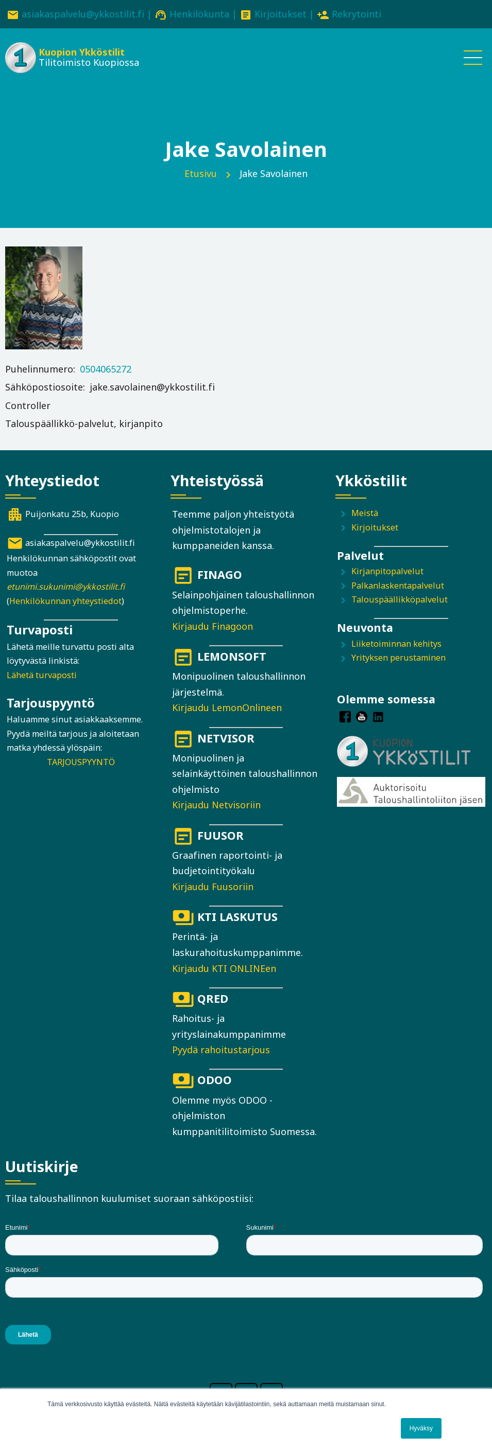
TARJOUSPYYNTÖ (81, 762)
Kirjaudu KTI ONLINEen (224, 968)
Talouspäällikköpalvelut (399, 599)
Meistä (364, 513)
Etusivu (200, 173)
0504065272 (105, 369)
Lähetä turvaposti (42, 675)
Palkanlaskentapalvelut (397, 585)
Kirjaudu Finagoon (212, 626)
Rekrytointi (356, 14)
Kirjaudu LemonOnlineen (227, 707)
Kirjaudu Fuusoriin (212, 886)
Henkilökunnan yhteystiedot (65, 601)
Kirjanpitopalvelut (387, 571)
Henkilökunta (199, 14)
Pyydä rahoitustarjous (221, 1049)
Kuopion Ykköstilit (82, 52)
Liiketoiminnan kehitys (396, 643)
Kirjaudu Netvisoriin (216, 805)
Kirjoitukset (281, 14)
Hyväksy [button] (421, 1428)
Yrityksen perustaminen (398, 657)
